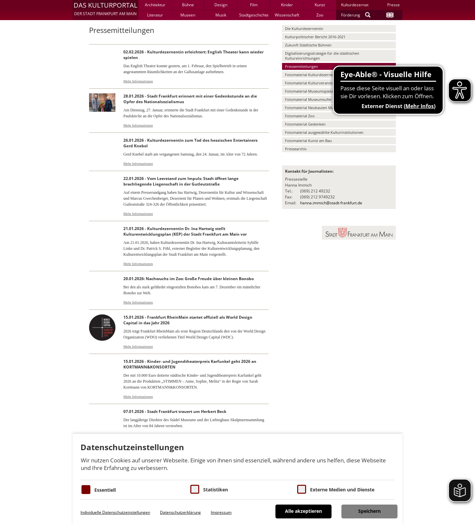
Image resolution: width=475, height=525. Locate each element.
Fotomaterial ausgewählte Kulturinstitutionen (324, 132)
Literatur (155, 15)
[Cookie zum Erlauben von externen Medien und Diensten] (301, 489)
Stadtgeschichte (254, 15)
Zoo (319, 15)
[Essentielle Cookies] (85, 489)
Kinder (287, 5)
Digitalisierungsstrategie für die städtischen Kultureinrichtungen (322, 56)
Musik (220, 15)
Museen (187, 15)
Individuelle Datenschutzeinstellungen (115, 512)
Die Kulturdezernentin (304, 28)
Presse (393, 5)
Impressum (221, 512)
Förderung (350, 15)
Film (254, 5)
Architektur (155, 5)
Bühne (188, 5)
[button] (105, 10)
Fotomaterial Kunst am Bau (308, 140)
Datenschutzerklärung (180, 512)
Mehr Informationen (138, 81)
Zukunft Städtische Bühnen (308, 45)
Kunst (320, 5)
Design (220, 5)
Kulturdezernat (354, 5)
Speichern (369, 511)
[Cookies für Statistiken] (194, 489)
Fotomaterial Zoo (300, 115)
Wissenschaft (287, 15)
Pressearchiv (296, 148)
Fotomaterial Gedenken (305, 124)
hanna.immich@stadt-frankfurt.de (331, 203)
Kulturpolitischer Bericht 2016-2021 (315, 36)
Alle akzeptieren (303, 511)
